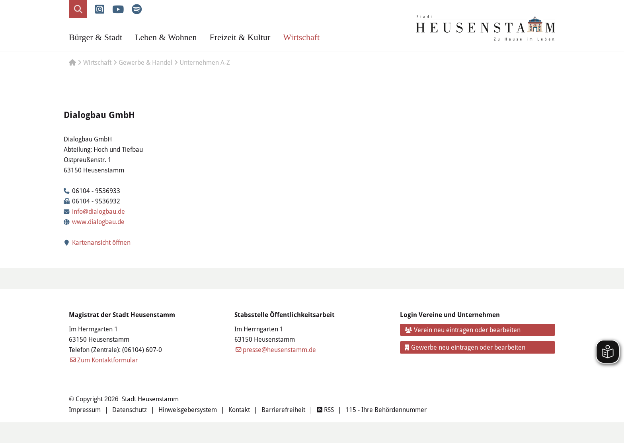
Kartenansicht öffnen (97, 242)
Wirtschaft (301, 37)
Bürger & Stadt (95, 37)
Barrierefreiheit (283, 409)
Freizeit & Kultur (239, 37)
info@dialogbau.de (98, 211)
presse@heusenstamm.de (279, 349)
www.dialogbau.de (98, 221)
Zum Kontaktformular (107, 360)
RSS (325, 409)
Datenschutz (129, 409)
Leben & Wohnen (166, 37)
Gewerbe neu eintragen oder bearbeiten (465, 347)
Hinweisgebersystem (187, 409)
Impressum (85, 409)
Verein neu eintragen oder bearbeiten (463, 329)
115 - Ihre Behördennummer (386, 409)
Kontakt (239, 409)
